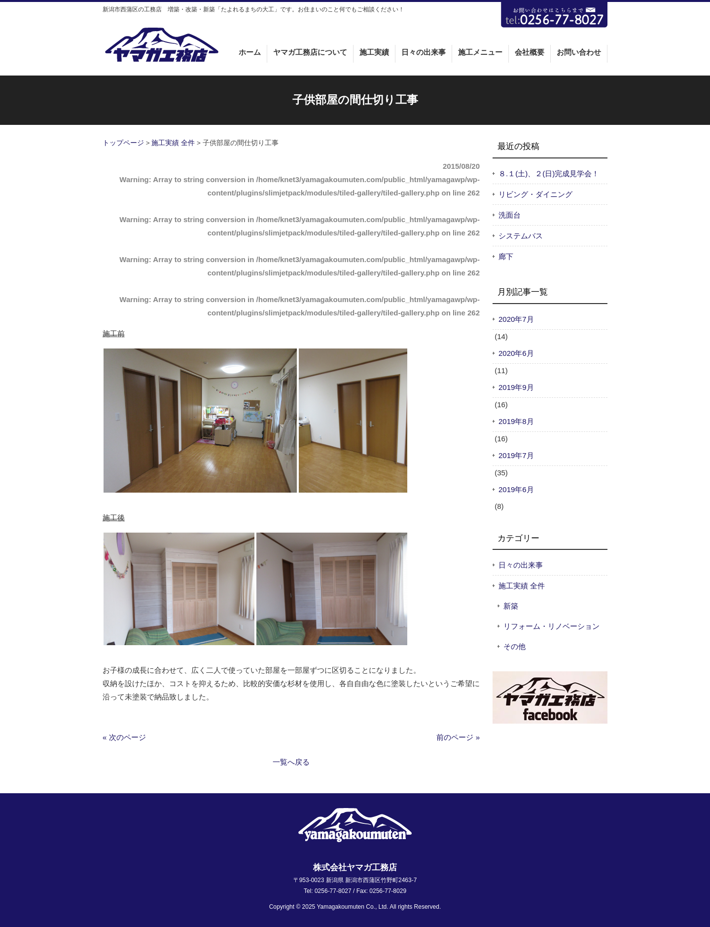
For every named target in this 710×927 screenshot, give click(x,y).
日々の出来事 (520, 565)
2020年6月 (516, 353)
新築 (510, 606)
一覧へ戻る (291, 762)
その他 (514, 646)
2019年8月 (516, 421)
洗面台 (509, 215)
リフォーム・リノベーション (551, 626)
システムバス (520, 236)
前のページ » (458, 737)
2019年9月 (516, 387)
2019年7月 (516, 455)
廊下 (505, 256)
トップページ (123, 143)
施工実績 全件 (173, 143)
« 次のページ (124, 737)
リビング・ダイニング (535, 194)
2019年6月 (516, 489)
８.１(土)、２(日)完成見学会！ (548, 173)
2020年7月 (516, 319)
